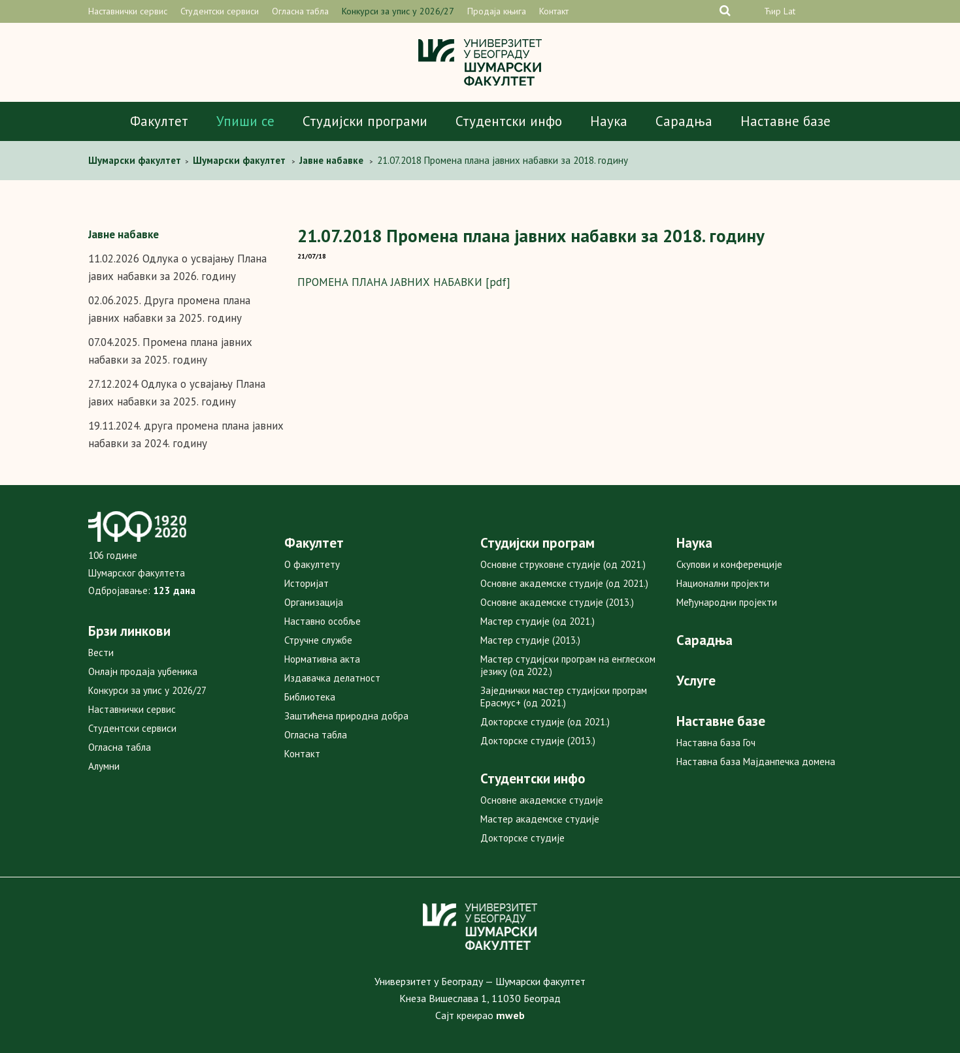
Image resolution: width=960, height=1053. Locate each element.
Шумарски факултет (136, 160)
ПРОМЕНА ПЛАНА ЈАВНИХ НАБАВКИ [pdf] (403, 282)
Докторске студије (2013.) (537, 740)
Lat (789, 11)
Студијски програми (365, 121)
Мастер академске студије (539, 819)
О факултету (312, 564)
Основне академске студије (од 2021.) (564, 583)
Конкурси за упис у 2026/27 (398, 11)
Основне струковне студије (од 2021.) (563, 564)
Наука (608, 121)
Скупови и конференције (729, 564)
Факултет (159, 121)
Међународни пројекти (726, 602)
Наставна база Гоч (715, 742)
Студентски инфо (508, 121)
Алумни (104, 766)
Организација (313, 602)
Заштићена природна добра (346, 716)
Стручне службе (318, 640)
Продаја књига (496, 11)
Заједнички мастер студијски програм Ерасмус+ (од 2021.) (563, 696)
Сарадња (683, 121)
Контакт (554, 11)
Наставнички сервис (127, 11)
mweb (510, 1015)
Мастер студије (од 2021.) (537, 621)
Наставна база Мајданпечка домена (755, 761)
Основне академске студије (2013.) (557, 602)
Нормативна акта (322, 659)
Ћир (772, 11)
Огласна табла (300, 11)
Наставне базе (785, 121)
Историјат (306, 583)
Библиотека (309, 697)
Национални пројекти (722, 583)
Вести (101, 652)
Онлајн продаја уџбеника (142, 671)
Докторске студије (522, 838)
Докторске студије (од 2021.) (545, 721)
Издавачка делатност (332, 678)
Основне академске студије (541, 800)
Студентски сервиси (219, 11)
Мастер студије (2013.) (530, 640)
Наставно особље (322, 621)
